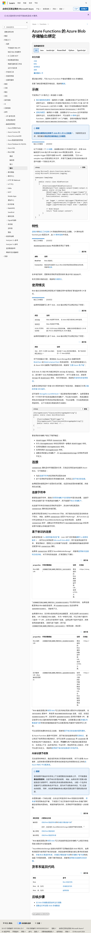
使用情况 (37, 67)
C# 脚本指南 (58, 234)
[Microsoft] (4, 3)
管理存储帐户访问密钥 (62, 497)
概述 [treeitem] (11, 156)
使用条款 (60, 931)
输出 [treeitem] (11, 168)
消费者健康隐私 (46, 931)
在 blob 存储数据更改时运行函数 (48, 902)
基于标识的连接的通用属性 (74, 731)
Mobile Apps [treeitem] (12, 196)
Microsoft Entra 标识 (62, 540)
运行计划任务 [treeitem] (12, 68)
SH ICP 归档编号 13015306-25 (12, 928)
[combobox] (15, 27)
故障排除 (66, 890)
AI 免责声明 (6, 931)
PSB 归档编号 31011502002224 (37, 928)
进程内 (34, 231)
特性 (35, 64)
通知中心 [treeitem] (11, 200)
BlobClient (37, 362)
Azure (34, 24)
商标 (66, 931)
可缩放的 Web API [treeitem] (14, 48)
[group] (60, 194)
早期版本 (15, 931)
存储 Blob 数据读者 (48, 831)
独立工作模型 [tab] (38, 144)
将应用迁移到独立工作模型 (54, 136)
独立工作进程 (44, 231)
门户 (76, 9)
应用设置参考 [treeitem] (10, 120)
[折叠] (27, 22)
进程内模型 (40, 112)
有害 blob (51, 710)
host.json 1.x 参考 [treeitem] (12, 244)
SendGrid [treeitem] (11, 212)
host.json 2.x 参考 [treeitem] (12, 240)
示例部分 (58, 279)
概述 (63, 83)
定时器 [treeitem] (10, 228)
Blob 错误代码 (67, 882)
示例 (35, 61)
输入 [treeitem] (11, 164)
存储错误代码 (67, 886)
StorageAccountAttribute (48, 394)
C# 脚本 (73, 115)
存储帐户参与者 (78, 855)
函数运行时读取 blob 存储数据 (48, 905)
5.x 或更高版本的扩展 (51, 537)
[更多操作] (87, 24)
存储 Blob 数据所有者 (49, 822)
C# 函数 (49, 149)
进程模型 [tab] (49, 144)
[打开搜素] (86, 3)
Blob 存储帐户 (76, 500)
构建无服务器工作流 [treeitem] (15, 64)
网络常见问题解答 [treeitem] (12, 252)
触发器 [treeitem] (12, 160)
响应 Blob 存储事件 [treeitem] (14, 52)
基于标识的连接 (79, 479)
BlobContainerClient (51, 362)
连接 (35, 70)
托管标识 (80, 735)
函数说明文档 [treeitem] (9, 32)
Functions (43, 24)
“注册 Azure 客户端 (76, 365)
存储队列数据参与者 (65, 822)
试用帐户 (84, 9)
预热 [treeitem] (9, 232)
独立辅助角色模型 (43, 100)
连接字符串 (44, 475)
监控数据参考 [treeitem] (10, 248)
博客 (22, 931)
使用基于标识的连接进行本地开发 (65, 748)
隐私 (53, 928)
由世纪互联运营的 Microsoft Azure (71, 928)
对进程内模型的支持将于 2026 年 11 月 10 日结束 (52, 133)
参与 (30, 931)
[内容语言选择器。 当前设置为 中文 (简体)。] (8, 923)
